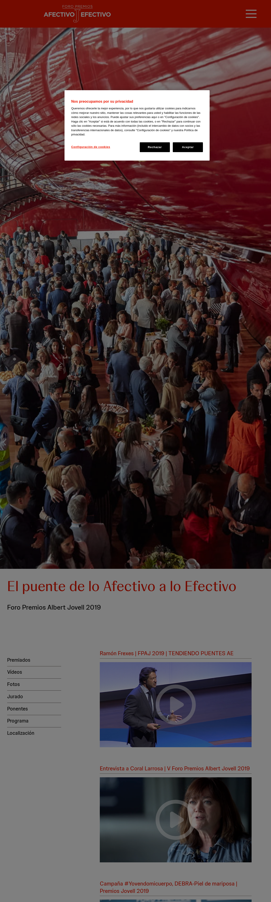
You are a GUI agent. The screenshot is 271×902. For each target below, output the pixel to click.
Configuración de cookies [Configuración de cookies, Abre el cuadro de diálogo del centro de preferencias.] (90, 147)
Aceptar (188, 147)
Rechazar (155, 147)
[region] (137, 125)
